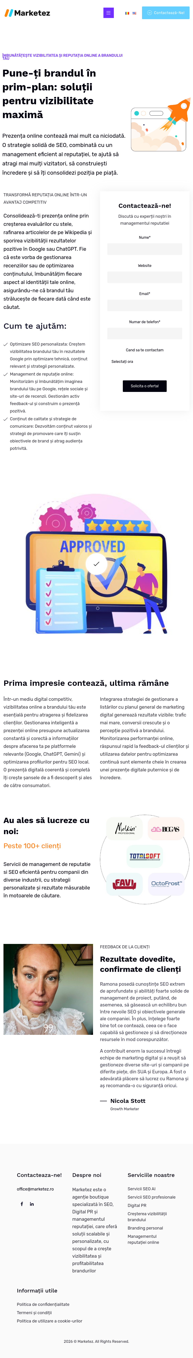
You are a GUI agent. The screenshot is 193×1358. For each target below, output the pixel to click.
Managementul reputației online (143, 1239)
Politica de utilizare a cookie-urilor (49, 1321)
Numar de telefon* (144, 322)
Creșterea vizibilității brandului (147, 1216)
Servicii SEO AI (142, 1188)
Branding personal (145, 1228)
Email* (144, 294)
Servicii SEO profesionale (152, 1197)
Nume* (145, 237)
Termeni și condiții (34, 1312)
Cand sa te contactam (144, 350)
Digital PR (137, 1205)
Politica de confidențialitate (43, 1304)
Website (144, 265)
